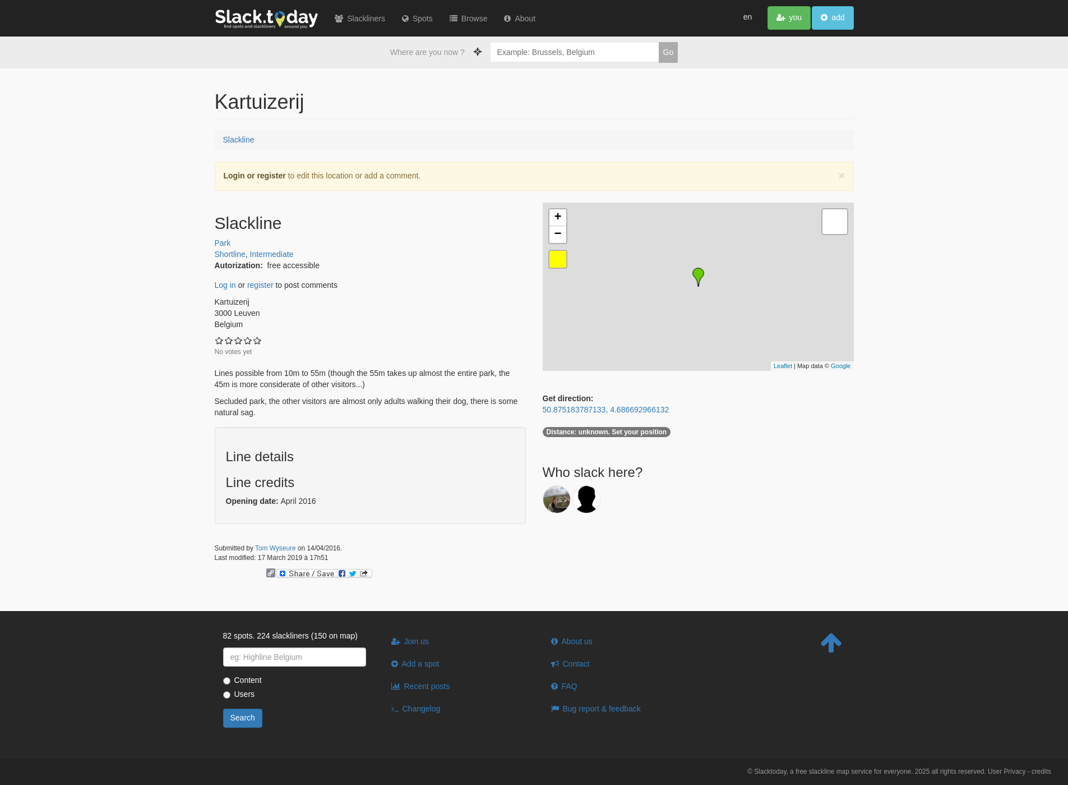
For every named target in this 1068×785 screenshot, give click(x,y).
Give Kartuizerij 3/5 (238, 340)
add (837, 17)
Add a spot (421, 663)
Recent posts (427, 686)
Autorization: (240, 265)
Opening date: (253, 501)
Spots (423, 18)
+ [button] (557, 217)
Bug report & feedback (602, 708)
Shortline (230, 254)
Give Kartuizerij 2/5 (229, 340)
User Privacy (1006, 771)
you (795, 17)
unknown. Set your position (607, 432)
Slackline (239, 139)
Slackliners (367, 18)
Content (242, 680)
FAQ (569, 686)
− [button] (557, 234)
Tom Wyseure (275, 548)
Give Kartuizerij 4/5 (248, 340)
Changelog (422, 708)
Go (668, 52)
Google (840, 365)
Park (223, 242)
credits (1041, 771)
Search (242, 717)
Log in (225, 285)
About (525, 18)
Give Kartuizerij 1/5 (219, 340)
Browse (474, 18)
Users (239, 694)
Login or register (255, 175)
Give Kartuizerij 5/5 (257, 340)
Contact (576, 663)
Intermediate (272, 254)
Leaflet (783, 365)
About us (577, 641)
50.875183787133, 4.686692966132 (606, 409)
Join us (416, 641)
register (260, 285)
